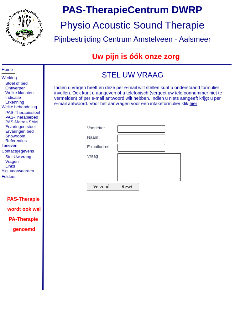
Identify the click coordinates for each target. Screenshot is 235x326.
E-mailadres (98, 146)
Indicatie (13, 97)
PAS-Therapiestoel (22, 112)
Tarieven (9, 145)
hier (193, 103)
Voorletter (96, 128)
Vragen (11, 161)
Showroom (15, 136)
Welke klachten (19, 92)
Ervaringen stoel (20, 126)
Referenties (16, 140)
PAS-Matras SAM (21, 122)
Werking (9, 77)
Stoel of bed (16, 83)
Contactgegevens (18, 151)
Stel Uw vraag (18, 156)
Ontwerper (15, 88)
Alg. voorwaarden (18, 170)
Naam (92, 137)
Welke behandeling (19, 106)
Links (10, 166)
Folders (8, 176)
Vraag (92, 156)
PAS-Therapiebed (21, 117)
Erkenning (14, 102)
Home (7, 69)
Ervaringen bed (19, 131)
